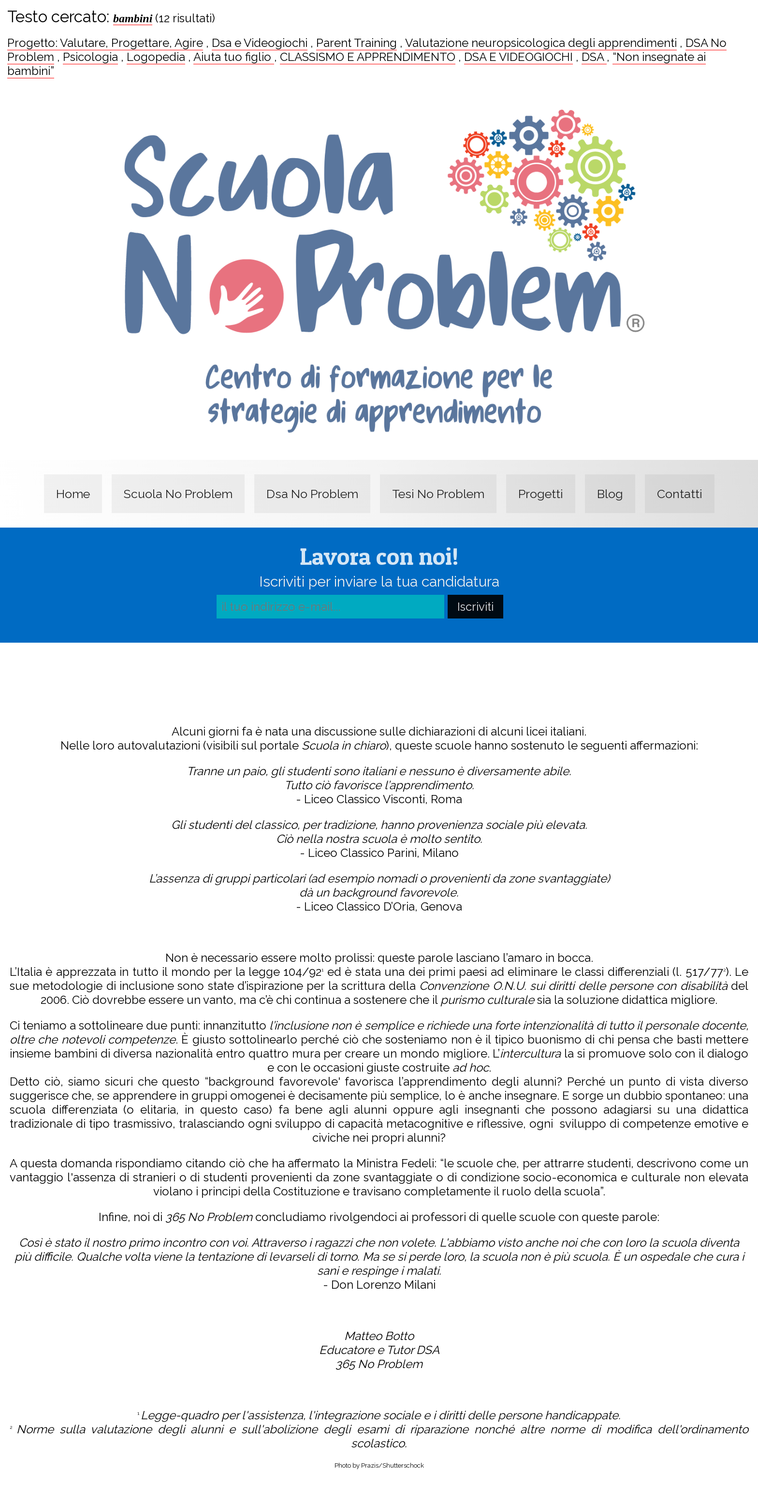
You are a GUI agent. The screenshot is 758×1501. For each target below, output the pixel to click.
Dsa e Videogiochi (259, 43)
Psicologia (90, 57)
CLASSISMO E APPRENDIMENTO (367, 57)
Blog (610, 493)
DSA (594, 57)
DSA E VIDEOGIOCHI (518, 57)
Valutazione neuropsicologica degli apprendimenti (541, 43)
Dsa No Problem (312, 493)
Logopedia (156, 57)
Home (73, 493)
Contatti (679, 493)
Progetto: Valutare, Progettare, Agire (105, 43)
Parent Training (356, 43)
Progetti (540, 493)
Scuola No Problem (178, 493)
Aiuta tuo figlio (233, 57)
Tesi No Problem (438, 493)
